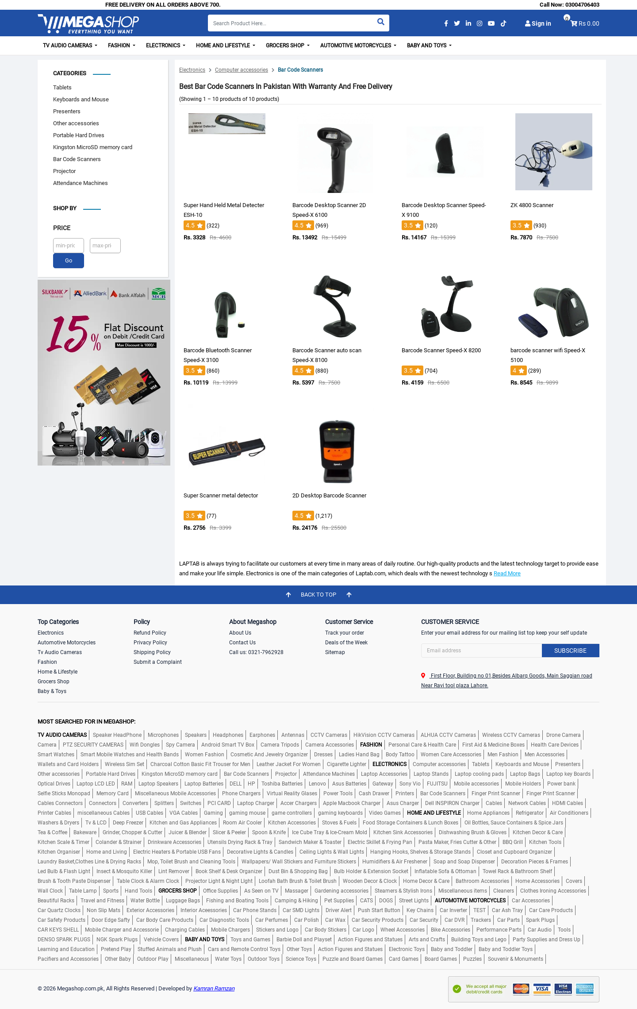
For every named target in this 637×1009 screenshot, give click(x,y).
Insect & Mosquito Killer (124, 871)
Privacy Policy (150, 642)
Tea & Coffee (52, 832)
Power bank (561, 784)
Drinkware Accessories (174, 842)
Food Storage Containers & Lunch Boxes (410, 823)
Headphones (228, 735)
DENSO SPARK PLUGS (64, 939)
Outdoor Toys (264, 959)
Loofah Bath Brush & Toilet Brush (298, 881)
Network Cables (527, 803)
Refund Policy (150, 633)
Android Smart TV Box (227, 745)
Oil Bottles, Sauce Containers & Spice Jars (513, 823)
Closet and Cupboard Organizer (514, 852)
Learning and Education (66, 949)
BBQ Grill (513, 842)
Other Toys (299, 949)
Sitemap (335, 652)
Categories (69, 73)
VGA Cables (183, 813)
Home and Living (106, 852)
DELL (236, 784)
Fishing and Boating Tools (237, 900)
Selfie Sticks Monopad (64, 793)
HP (251, 784)
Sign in (538, 23)
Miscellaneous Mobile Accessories (175, 793)
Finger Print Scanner (496, 793)
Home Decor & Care (426, 881)
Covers (574, 881)
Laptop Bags (525, 774)
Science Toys (301, 959)
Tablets (62, 87)
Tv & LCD (96, 823)
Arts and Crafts (427, 939)
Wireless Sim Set (124, 764)
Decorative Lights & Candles (260, 852)
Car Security (424, 920)
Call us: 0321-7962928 (256, 652)
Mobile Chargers (230, 930)
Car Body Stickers (325, 930)
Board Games (441, 959)
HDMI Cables (567, 803)
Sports (111, 891)
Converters (135, 803)
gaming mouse (247, 813)
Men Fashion (502, 754)
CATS (366, 900)
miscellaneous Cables (103, 813)
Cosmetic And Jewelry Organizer (269, 754)
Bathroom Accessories (482, 881)
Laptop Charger (255, 803)
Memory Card (112, 793)
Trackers (481, 920)
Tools (564, 930)
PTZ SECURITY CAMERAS (93, 745)
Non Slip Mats (103, 910)
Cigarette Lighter (346, 764)
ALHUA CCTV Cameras (448, 735)
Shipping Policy (152, 652)
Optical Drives (54, 784)
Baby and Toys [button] (427, 45)
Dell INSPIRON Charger (452, 803)
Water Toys (228, 959)
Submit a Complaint (158, 662)
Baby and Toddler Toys (506, 949)
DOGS (386, 900)
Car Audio (540, 930)
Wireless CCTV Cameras (511, 735)
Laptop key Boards (568, 774)
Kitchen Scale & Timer (63, 842)
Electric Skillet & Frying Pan (380, 842)
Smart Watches (56, 754)
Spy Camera (180, 745)
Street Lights (414, 900)
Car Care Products (551, 910)
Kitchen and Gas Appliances (183, 823)
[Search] (298, 23)
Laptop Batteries (203, 784)
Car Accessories (531, 900)
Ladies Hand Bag (359, 754)
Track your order (344, 633)
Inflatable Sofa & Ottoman (445, 871)
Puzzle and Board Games (352, 959)
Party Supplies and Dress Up (546, 939)
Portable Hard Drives (78, 135)
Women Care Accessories (451, 754)
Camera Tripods (280, 745)
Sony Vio (410, 784)
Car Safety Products (61, 920)
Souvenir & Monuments (515, 959)
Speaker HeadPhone (117, 735)
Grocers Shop (53, 681)
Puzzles (472, 959)
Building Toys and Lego (479, 939)
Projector (64, 171)
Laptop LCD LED (96, 784)
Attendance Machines (80, 183)
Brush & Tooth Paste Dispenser (74, 881)
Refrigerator (530, 813)
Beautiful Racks (56, 900)
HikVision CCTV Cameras (383, 735)
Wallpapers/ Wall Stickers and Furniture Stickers (299, 862)
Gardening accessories (341, 891)
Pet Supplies (339, 900)
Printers (404, 793)
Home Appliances (488, 813)
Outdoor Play (153, 959)
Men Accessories (544, 754)
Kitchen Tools (545, 842)
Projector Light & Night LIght (219, 881)
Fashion (47, 662)
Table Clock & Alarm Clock (148, 881)
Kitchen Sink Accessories (403, 832)
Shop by (65, 208)
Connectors (102, 803)
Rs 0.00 (589, 23)
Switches (190, 803)
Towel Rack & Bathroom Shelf (517, 871)
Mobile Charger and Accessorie (122, 930)
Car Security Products (377, 920)
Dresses (323, 754)
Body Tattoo (400, 754)
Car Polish (306, 920)
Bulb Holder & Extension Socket (371, 871)
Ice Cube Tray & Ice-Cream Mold (329, 832)
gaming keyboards (340, 813)
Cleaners (503, 891)
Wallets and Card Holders (68, 764)
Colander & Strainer (119, 842)
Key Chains (420, 910)
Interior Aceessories (203, 910)
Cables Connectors (60, 803)
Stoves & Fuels (339, 823)
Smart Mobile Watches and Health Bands (130, 754)
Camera (47, 745)
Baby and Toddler (451, 949)
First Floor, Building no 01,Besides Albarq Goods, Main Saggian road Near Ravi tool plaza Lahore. (506, 681)
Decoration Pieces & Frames (534, 862)
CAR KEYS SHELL (58, 930)
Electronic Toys (407, 949)
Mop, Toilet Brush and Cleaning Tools (191, 862)
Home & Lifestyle (57, 672)
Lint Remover (173, 871)
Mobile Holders (523, 784)
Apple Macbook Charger (351, 803)
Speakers (196, 735)
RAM (126, 784)
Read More (507, 573)
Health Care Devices (555, 745)
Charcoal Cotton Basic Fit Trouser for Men (200, 764)
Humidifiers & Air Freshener (394, 862)
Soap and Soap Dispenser (464, 862)
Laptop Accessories (384, 774)
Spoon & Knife (269, 832)
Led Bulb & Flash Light (64, 871)
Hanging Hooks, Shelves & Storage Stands (420, 852)
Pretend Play (116, 949)
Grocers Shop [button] (286, 45)
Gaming (213, 813)
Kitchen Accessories (292, 823)
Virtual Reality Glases (292, 793)
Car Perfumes (271, 920)
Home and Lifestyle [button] (223, 45)
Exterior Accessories (150, 910)
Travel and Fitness (102, 900)
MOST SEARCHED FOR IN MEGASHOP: (86, 721)
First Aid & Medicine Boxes (493, 745)
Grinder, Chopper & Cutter (132, 832)
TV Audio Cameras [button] (68, 45)
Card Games (403, 959)
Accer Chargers (298, 803)
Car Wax (335, 920)
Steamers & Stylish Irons (403, 891)
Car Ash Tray (507, 910)
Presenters (67, 111)
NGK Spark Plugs (117, 939)
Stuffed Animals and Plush (170, 949)
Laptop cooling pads (479, 774)
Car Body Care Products (164, 920)
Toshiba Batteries (282, 784)
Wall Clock (50, 891)
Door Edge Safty (111, 920)
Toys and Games (250, 939)
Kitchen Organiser (59, 852)
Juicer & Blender (188, 832)
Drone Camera (563, 735)
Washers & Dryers (58, 823)
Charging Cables (185, 930)
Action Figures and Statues (370, 939)
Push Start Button (379, 910)
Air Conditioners (569, 813)
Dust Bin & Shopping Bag (298, 871)
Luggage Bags (183, 900)
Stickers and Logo (277, 930)
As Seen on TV (261, 891)
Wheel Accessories (402, 930)
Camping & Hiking (296, 900)
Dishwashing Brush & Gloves (473, 832)
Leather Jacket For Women (289, 764)
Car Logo (363, 930)
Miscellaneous (192, 959)
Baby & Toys (52, 691)
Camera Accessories (329, 745)
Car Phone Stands (254, 910)
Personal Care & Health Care (422, 745)
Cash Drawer (374, 793)
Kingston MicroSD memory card (92, 147)
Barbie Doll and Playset (304, 939)
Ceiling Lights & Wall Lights (331, 852)
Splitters (164, 803)
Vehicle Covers (161, 939)
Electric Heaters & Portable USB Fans (177, 852)
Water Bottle (145, 900)
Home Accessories (537, 881)
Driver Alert (339, 910)
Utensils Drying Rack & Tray (239, 842)
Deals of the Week (346, 642)
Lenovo (317, 784)
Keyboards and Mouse (81, 99)
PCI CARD (219, 803)
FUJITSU (437, 784)
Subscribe (570, 650)
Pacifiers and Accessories (68, 959)
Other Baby (118, 959)
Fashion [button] (119, 45)
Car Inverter (453, 910)
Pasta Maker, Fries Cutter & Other (457, 842)
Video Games (385, 813)
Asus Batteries (349, 784)
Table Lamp (83, 891)
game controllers (292, 813)
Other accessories (76, 123)
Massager (296, 891)
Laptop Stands (431, 774)
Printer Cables (54, 813)
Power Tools (338, 793)
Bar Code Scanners (77, 159)
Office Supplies (220, 891)
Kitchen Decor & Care (538, 832)
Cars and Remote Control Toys (244, 949)
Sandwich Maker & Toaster (310, 842)
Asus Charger (403, 803)
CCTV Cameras (329, 735)
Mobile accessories (476, 784)
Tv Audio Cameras (60, 652)
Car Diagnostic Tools (224, 920)
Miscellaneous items (462, 891)
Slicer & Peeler (229, 832)
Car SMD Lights (301, 910)
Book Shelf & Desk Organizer (229, 871)
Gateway (382, 784)
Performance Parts (499, 930)
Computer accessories (241, 70)
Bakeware (84, 832)
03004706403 (582, 4)
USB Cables (149, 813)
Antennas (292, 735)
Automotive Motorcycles (67, 642)
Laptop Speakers (158, 784)
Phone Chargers (241, 793)
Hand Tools (138, 891)
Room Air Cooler (242, 823)
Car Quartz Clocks (59, 910)
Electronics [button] (163, 45)
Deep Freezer (128, 823)
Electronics (192, 70)
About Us (240, 633)
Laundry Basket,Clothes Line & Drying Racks (89, 862)
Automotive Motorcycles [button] (356, 45)
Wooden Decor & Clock (370, 881)
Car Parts (508, 920)
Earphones (262, 735)
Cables (494, 803)
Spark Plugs (540, 920)
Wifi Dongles (145, 745)
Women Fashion (204, 754)
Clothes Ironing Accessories (553, 891)
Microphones (163, 735)
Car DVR (454, 920)
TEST (479, 910)
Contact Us (242, 642)
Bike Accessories (450, 930)
